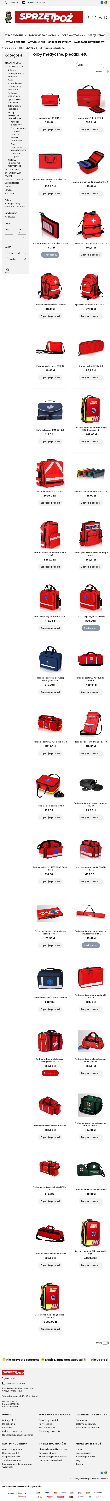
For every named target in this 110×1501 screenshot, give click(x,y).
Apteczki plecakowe (16, 123)
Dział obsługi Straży (12, 1449)
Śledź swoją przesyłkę (50, 1431)
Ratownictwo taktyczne (14, 107)
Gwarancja (81, 1420)
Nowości (9, 189)
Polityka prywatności (12, 1431)
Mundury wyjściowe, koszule (53, 1456)
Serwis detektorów (11, 1460)
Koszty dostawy (47, 1427)
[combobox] (90, 65)
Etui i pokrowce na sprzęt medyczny (18, 131)
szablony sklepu (78, 1479)
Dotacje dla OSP (10, 1420)
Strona (99, 71)
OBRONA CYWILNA (14, 179)
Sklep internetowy (11, 1456)
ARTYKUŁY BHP (12, 169)
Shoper (103, 1479)
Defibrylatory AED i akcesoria (17, 75)
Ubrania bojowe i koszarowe (53, 1449)
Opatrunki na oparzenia (14, 101)
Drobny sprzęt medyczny (15, 88)
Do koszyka (50, 1073)
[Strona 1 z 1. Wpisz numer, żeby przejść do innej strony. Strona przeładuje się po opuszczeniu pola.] (105, 71)
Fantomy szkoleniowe (14, 94)
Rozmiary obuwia (47, 1453)
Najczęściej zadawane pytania (17, 1434)
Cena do (20, 231)
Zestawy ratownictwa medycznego (14, 163)
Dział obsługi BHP (10, 1453)
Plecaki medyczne (16, 139)
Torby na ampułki (15, 155)
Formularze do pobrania (88, 1427)
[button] (106, 17)
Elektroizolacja (12, 182)
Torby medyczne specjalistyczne (18, 147)
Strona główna (9, 48)
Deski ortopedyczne (15, 82)
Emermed (15, 253)
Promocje (10, 193)
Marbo (13, 259)
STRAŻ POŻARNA (13, 63)
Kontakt (80, 1449)
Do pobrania (8, 1423)
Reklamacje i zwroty (86, 1423)
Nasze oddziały (83, 1453)
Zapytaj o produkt (50, 129)
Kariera (79, 1464)
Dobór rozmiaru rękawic (51, 1460)
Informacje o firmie (85, 1456)
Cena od (7, 231)
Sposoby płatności (48, 1420)
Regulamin (7, 1427)
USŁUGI (8, 186)
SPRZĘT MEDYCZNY (27, 48)
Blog (78, 1460)
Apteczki (12, 70)
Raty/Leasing (45, 1423)
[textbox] (90, 65)
